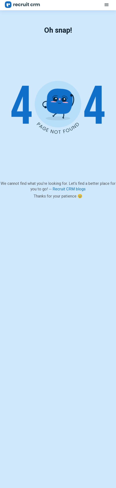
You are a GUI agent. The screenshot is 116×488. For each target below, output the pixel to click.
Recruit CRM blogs (69, 189)
